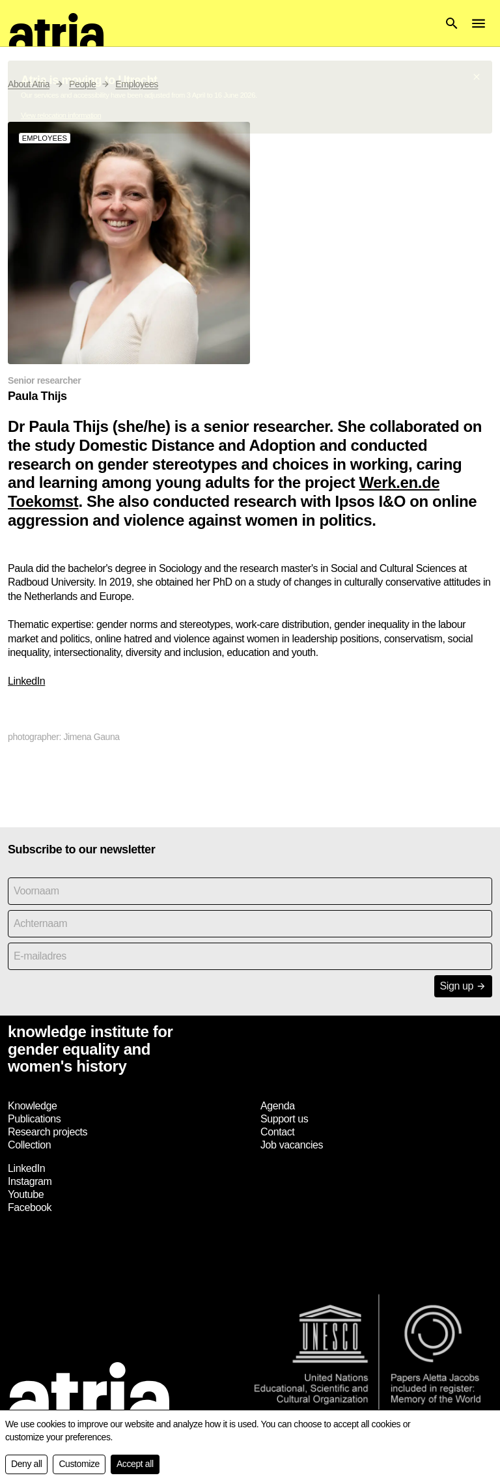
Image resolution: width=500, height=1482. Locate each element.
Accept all (135, 1464)
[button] (451, 23)
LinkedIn (26, 681)
